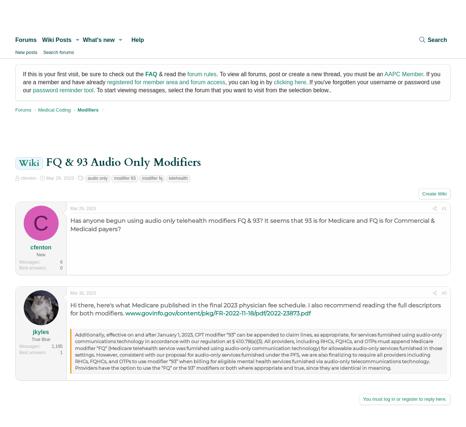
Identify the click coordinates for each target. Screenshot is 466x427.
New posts (26, 52)
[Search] (433, 40)
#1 (444, 208)
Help (137, 40)
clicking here (290, 82)
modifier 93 (124, 178)
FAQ (151, 74)
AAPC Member (403, 74)
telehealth (178, 178)
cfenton (28, 178)
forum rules (202, 74)
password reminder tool (63, 90)
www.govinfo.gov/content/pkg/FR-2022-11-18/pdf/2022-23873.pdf (218, 313)
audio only (98, 178)
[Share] (434, 209)
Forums (26, 40)
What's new (99, 40)
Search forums (58, 52)
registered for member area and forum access (166, 82)
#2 (444, 293)
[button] (77, 40)
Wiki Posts (57, 40)
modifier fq (152, 178)
